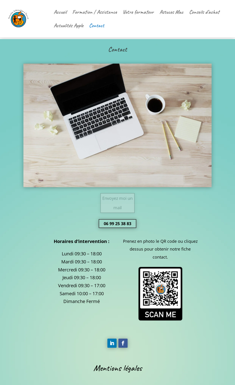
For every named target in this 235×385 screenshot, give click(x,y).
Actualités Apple (68, 26)
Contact (96, 26)
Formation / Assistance (94, 12)
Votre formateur (138, 12)
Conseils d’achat (204, 12)
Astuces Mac (171, 12)
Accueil (60, 12)
